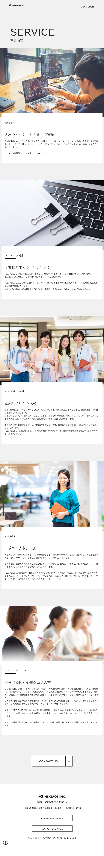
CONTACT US (48, 761)
